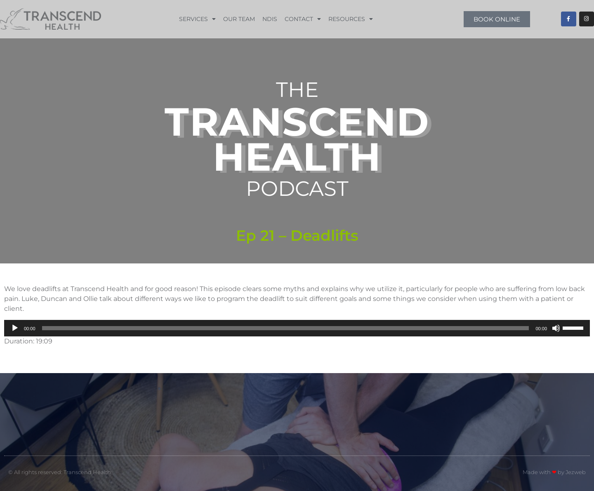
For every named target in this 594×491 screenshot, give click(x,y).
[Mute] (556, 328)
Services (197, 19)
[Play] (15, 328)
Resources (350, 19)
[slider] (285, 328)
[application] (297, 328)
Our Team (239, 19)
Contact (303, 19)
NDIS (269, 19)
